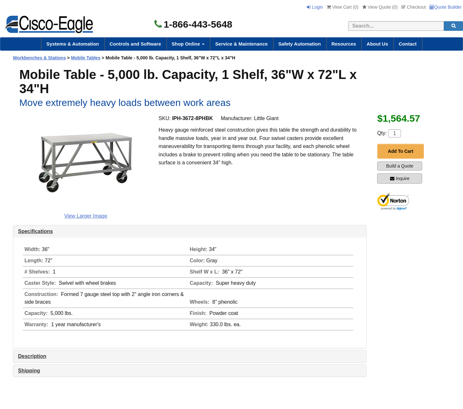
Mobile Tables (86, 57)
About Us (377, 44)
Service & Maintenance (241, 44)
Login (315, 7)
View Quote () (380, 7)
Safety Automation (299, 44)
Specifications (35, 231)
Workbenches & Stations (39, 57)
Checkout (413, 7)
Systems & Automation (72, 44)
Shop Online (188, 44)
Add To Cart (400, 151)
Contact (408, 44)
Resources (343, 44)
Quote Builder (446, 7)
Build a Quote (399, 166)
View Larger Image (85, 216)
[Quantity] (394, 133)
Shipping (29, 370)
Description (32, 356)
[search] (453, 26)
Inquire (400, 178)
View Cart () (342, 7)
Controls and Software (135, 44)
